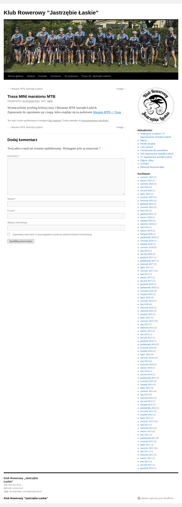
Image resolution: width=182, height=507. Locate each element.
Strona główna (15, 76)
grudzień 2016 (146, 284)
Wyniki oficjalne (147, 143)
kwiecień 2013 (146, 398)
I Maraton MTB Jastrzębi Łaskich (25, 89)
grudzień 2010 (146, 468)
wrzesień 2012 (146, 411)
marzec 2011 (146, 458)
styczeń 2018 (146, 254)
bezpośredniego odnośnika (95, 120)
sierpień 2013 (146, 384)
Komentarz (13, 156)
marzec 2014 (146, 367)
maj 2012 (144, 424)
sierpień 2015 (146, 314)
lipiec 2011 (145, 444)
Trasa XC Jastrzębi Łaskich (96, 76)
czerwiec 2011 (146, 448)
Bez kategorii (54, 120)
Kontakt (42, 76)
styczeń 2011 (146, 465)
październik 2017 (148, 260)
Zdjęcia (143, 140)
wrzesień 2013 (146, 381)
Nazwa (11, 199)
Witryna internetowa (17, 222)
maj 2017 (144, 274)
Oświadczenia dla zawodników (154, 150)
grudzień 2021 (146, 214)
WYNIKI (144, 163)
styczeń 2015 (146, 337)
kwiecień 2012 (146, 428)
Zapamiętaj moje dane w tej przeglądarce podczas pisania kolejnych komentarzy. (52, 234)
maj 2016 (144, 304)
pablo (50, 101)
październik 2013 (148, 378)
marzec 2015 (146, 331)
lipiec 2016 (145, 297)
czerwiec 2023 (146, 197)
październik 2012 (148, 408)
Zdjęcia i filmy (147, 160)
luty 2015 (144, 334)
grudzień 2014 (146, 341)
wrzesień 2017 (146, 264)
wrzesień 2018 (146, 240)
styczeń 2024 (146, 190)
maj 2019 (144, 227)
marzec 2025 (146, 180)
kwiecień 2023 (146, 200)
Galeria (31, 76)
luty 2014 (144, 371)
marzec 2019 (146, 230)
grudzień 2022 (146, 204)
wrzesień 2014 (146, 347)
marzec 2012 (146, 431)
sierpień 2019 (146, 220)
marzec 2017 (146, 277)
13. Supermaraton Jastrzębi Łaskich (156, 157)
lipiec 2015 (145, 317)
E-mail (11, 210)
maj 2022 (144, 210)
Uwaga (121, 89)
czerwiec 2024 (146, 184)
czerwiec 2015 (146, 321)
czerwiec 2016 (146, 301)
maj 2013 (144, 394)
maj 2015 (144, 324)
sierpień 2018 (146, 244)
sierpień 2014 (146, 351)
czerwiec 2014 (146, 357)
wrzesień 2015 (146, 311)
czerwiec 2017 (146, 270)
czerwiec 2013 (146, 391)
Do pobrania (71, 76)
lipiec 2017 (145, 267)
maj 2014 (144, 361)
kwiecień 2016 (146, 307)
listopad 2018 (146, 234)
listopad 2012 (146, 404)
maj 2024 (144, 187)
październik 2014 (148, 344)
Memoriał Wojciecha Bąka (152, 167)
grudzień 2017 (146, 257)
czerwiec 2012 (146, 421)
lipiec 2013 (145, 388)
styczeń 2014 (146, 374)
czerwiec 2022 (146, 207)
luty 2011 (144, 461)
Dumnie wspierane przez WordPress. (157, 498)
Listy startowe (146, 147)
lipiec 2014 (145, 354)
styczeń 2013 (146, 401)
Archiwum (55, 76)
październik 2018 (148, 237)
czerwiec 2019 (146, 224)
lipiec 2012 (145, 418)
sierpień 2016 (146, 294)
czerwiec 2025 (146, 177)
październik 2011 (148, 438)
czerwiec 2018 (146, 247)
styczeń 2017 (146, 281)
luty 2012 (144, 434)
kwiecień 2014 (146, 364)
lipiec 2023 (145, 194)
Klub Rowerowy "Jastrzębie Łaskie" (51, 12)
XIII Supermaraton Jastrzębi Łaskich (156, 153)
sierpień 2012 (146, 414)
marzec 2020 (146, 217)
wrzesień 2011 (146, 441)
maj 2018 (144, 250)
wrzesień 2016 (146, 291)
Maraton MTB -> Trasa (107, 112)
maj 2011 (144, 451)
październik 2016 (148, 287)
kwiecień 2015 (146, 327)
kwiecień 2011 (146, 454)
